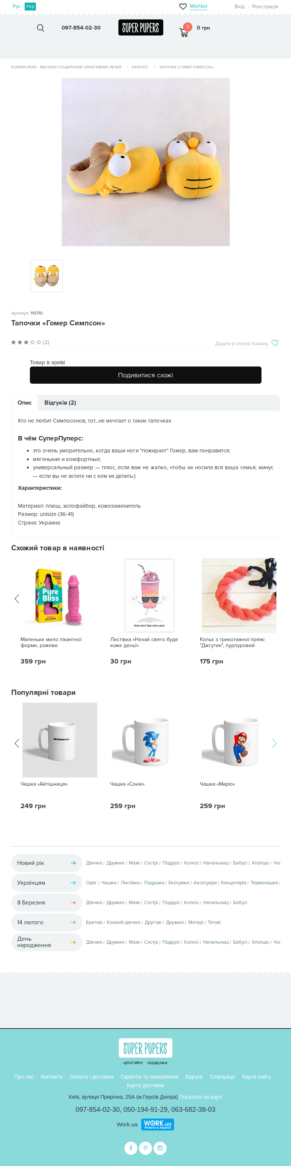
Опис (25, 402)
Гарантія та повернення (150, 1077)
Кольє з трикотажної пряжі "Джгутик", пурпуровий (232, 643)
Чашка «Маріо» (217, 784)
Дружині (115, 863)
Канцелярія (233, 883)
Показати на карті (200, 1097)
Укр (30, 6)
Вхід (240, 6)
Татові (214, 922)
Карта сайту (256, 1077)
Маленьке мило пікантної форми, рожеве (51, 643)
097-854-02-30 (97, 1109)
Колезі (191, 863)
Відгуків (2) (60, 402)
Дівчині (94, 863)
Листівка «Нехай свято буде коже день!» (144, 643)
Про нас (24, 1077)
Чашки (109, 883)
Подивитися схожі (145, 375)
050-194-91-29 (145, 1109)
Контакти (51, 1077)
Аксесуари (205, 883)
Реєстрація (265, 6)
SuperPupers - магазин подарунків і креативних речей (66, 67)
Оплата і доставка (92, 1077)
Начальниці (216, 863)
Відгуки (194, 1077)
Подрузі (171, 863)
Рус (17, 6)
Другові (153, 922)
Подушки (154, 883)
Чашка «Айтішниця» (44, 784)
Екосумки (178, 883)
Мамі (134, 863)
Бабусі (240, 863)
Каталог (140, 67)
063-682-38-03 (193, 1109)
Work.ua (127, 1124)
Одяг (91, 883)
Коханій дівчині (123, 922)
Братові (94, 922)
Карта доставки (145, 1085)
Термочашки (264, 883)
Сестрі (151, 863)
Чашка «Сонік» (127, 784)
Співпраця (222, 1077)
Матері (195, 922)
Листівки (130, 883)
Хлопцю (260, 863)
